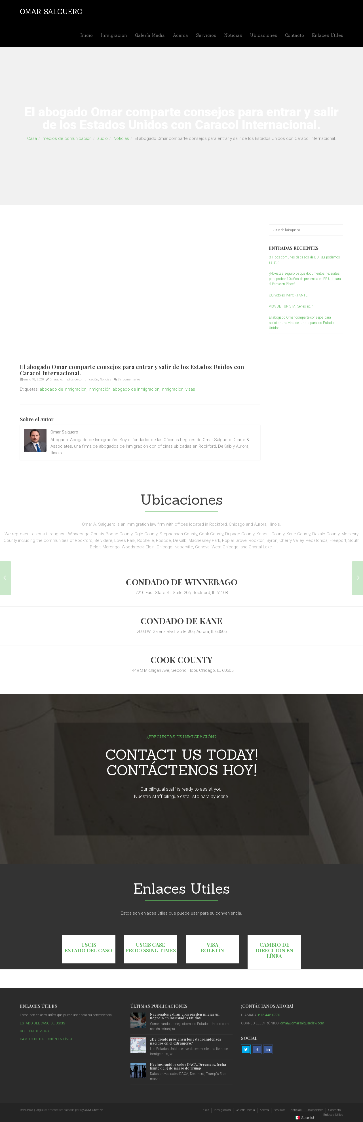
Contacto (294, 35)
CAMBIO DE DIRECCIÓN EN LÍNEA (274, 950)
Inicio (86, 35)
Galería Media (150, 35)
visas (190, 389)
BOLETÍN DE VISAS (34, 1031)
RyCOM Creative (91, 1110)
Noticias (233, 35)
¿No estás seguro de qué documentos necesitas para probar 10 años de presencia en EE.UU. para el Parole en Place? (305, 278)
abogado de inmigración (136, 389)
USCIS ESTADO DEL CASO (88, 947)
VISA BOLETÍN (212, 947)
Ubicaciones (263, 35)
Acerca (180, 35)
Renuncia (26, 1110)
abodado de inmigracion (63, 389)
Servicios (206, 35)
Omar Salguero (51, 11)
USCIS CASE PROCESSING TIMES (150, 947)
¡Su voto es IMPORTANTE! (288, 295)
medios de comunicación (67, 138)
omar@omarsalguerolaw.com (302, 1023)
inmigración (99, 389)
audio (102, 138)
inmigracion (172, 389)
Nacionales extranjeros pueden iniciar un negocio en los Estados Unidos (185, 1016)
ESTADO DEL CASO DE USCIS (42, 1023)
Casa (32, 138)
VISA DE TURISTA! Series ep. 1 (291, 306)
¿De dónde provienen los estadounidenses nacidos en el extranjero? (185, 1041)
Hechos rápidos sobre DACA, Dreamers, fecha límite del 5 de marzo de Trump (188, 1066)
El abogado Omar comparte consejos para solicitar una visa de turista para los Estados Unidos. (302, 322)
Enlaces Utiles (327, 35)
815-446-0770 (269, 1015)
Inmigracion (114, 35)
